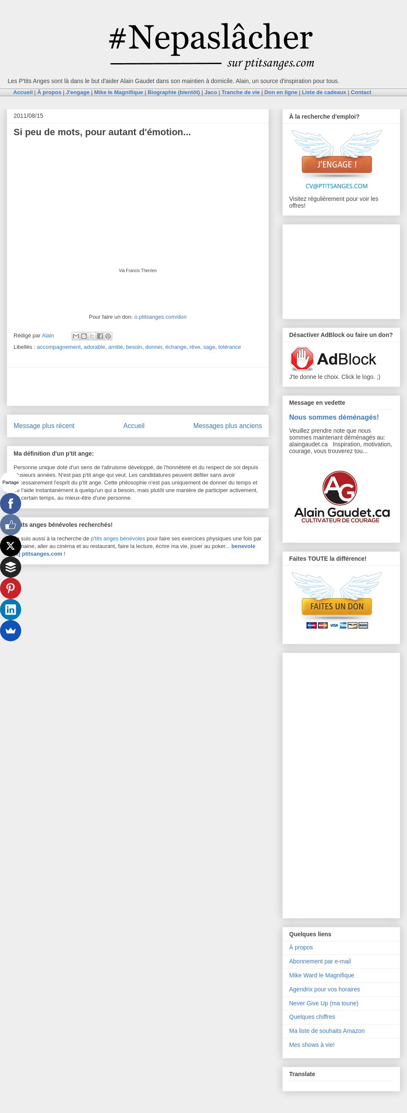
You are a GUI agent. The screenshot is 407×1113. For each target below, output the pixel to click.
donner (153, 347)
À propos (301, 947)
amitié (115, 347)
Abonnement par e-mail (320, 961)
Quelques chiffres (312, 1016)
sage (209, 347)
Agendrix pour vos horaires (324, 989)
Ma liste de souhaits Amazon (327, 1030)
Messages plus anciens (227, 425)
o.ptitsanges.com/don (160, 317)
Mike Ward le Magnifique (321, 975)
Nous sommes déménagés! (334, 417)
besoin (134, 347)
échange (176, 347)
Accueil (134, 425)
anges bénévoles (124, 538)
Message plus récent (44, 425)
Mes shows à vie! (312, 1044)
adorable (95, 347)
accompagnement (59, 347)
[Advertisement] (138, 386)
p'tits (97, 538)
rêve (195, 347)
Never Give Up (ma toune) (323, 1003)
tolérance (229, 347)
